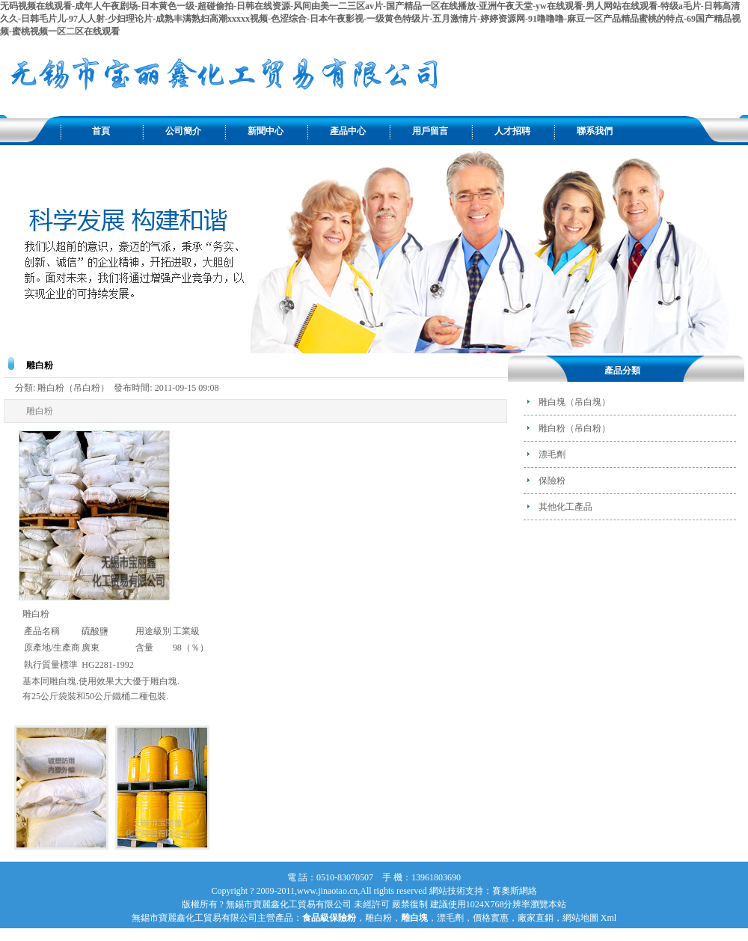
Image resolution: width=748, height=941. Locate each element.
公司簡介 (183, 131)
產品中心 (348, 131)
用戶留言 (430, 131)
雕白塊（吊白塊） (574, 402)
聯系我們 (595, 131)
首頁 (101, 131)
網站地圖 (580, 918)
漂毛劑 (552, 454)
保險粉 (552, 480)
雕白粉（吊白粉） (574, 428)
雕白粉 (378, 918)
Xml (608, 918)
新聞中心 (265, 131)
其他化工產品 (565, 507)
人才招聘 (512, 131)
